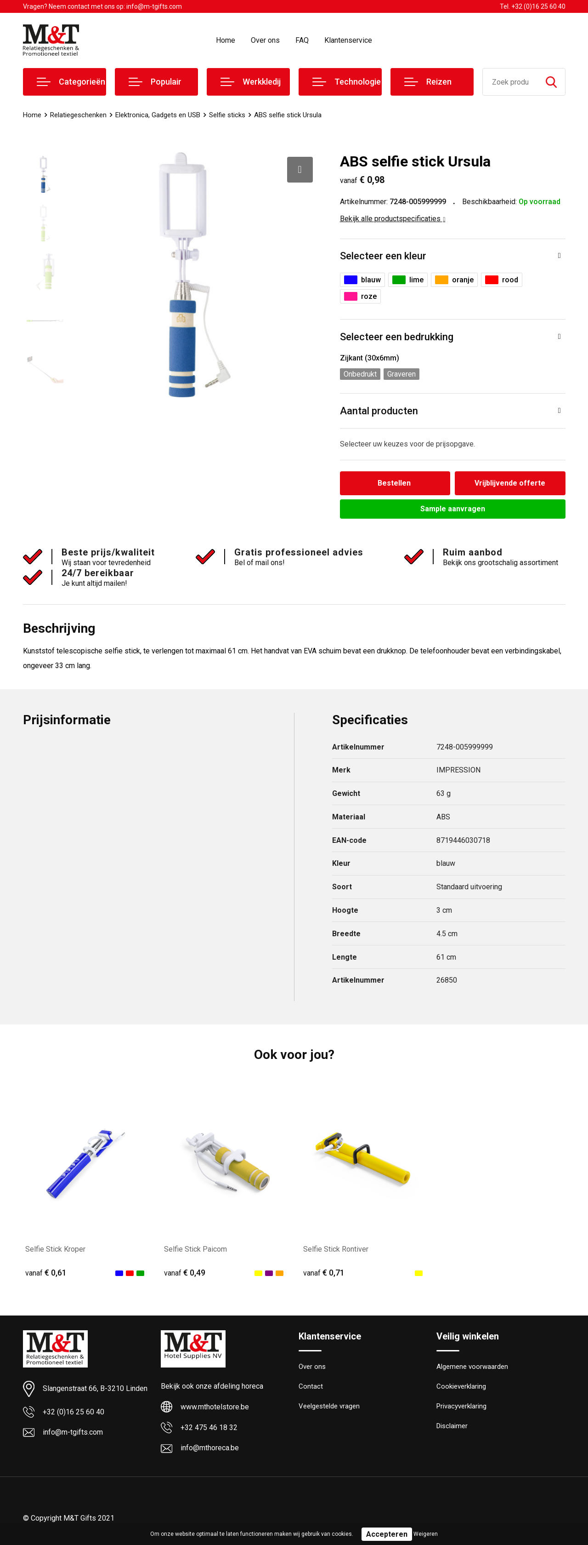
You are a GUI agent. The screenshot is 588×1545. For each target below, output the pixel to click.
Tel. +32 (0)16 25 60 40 (532, 6)
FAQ (302, 40)
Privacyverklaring (461, 1407)
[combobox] (510, 82)
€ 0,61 (46, 1272)
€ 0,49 (184, 1272)
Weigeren (425, 1534)
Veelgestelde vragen (329, 1407)
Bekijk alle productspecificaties (393, 218)
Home (225, 40)
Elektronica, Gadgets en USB (157, 115)
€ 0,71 (324, 1272)
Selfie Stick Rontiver (335, 1249)
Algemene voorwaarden (472, 1367)
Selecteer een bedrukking (396, 337)
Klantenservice (348, 40)
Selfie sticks (227, 115)
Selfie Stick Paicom (195, 1249)
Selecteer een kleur (383, 256)
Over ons (265, 40)
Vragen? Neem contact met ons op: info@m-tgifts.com (102, 6)
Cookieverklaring (461, 1387)
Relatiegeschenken (78, 115)
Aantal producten (379, 411)
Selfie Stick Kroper (55, 1249)
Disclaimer (452, 1427)
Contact (311, 1387)
